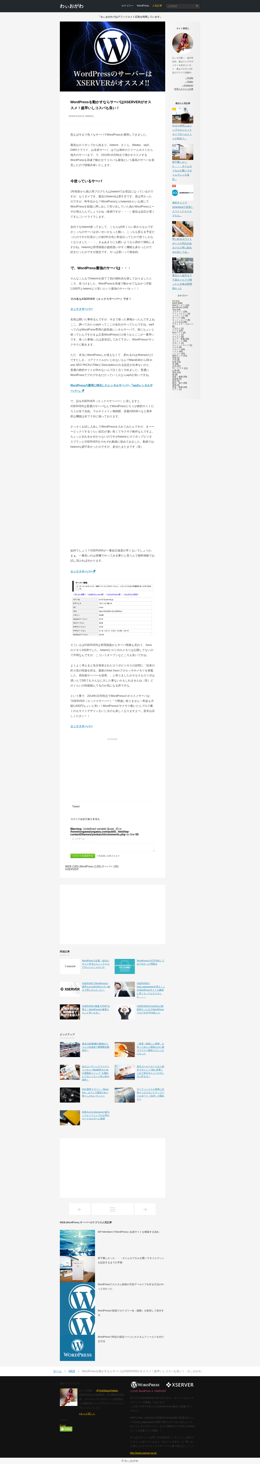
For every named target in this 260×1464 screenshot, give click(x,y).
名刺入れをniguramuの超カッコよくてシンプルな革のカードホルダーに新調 (96, 1115)
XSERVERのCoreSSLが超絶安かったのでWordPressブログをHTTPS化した (150, 1009)
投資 (174, 362)
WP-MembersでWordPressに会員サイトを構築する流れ (128, 1231)
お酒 (174, 370)
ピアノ (175, 389)
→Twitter (189, 81)
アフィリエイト (179, 313)
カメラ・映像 (178, 339)
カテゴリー (127, 5)
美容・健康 (177, 376)
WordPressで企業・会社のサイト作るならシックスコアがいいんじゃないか (95, 964)
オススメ (176, 337)
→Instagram (187, 85)
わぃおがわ (72, 6)
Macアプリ (177, 332)
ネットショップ (179, 320)
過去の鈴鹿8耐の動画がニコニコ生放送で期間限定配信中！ (95, 1047)
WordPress (143, 5)
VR (173, 301)
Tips (174, 309)
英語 (174, 381)
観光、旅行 (177, 383)
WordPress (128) (90, 866)
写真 (174, 358)
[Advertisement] (112, 765)
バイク (175, 351)
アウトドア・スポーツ (182, 324)
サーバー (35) (110, 866)
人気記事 (157, 5)
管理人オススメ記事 (183, 89)
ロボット (176, 343)
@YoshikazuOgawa (107, 1390)
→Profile (189, 78)
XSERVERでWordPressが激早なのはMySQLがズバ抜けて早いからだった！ (96, 986)
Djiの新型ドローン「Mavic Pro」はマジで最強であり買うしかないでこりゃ (95, 1092)
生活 (174, 366)
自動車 (175, 379)
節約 (174, 372)
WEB (174, 303)
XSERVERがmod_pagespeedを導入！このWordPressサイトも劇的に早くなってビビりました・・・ (151, 990)
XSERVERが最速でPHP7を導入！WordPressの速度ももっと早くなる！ (96, 1009)
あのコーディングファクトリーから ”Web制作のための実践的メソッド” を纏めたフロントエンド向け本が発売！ (95, 1073)
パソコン (176, 353)
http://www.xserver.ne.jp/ (143, 1453)
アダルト (176, 328)
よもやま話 (177, 322)
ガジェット (177, 341)
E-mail (63, 1425)
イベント (176, 334)
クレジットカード (180, 345)
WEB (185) (72, 866)
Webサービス (178, 305)
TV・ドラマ (177, 368)
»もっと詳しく (87, 1413)
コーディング (178, 316)
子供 (174, 360)
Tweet (76, 806)
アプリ (175, 330)
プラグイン (177, 311)
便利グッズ (177, 355)
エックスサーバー (81, 309)
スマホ (175, 347)
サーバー (176, 318)
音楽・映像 (177, 387)
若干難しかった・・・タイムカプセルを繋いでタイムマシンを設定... (182, 171)
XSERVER (71, 869)
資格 (174, 385)
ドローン (176, 349)
